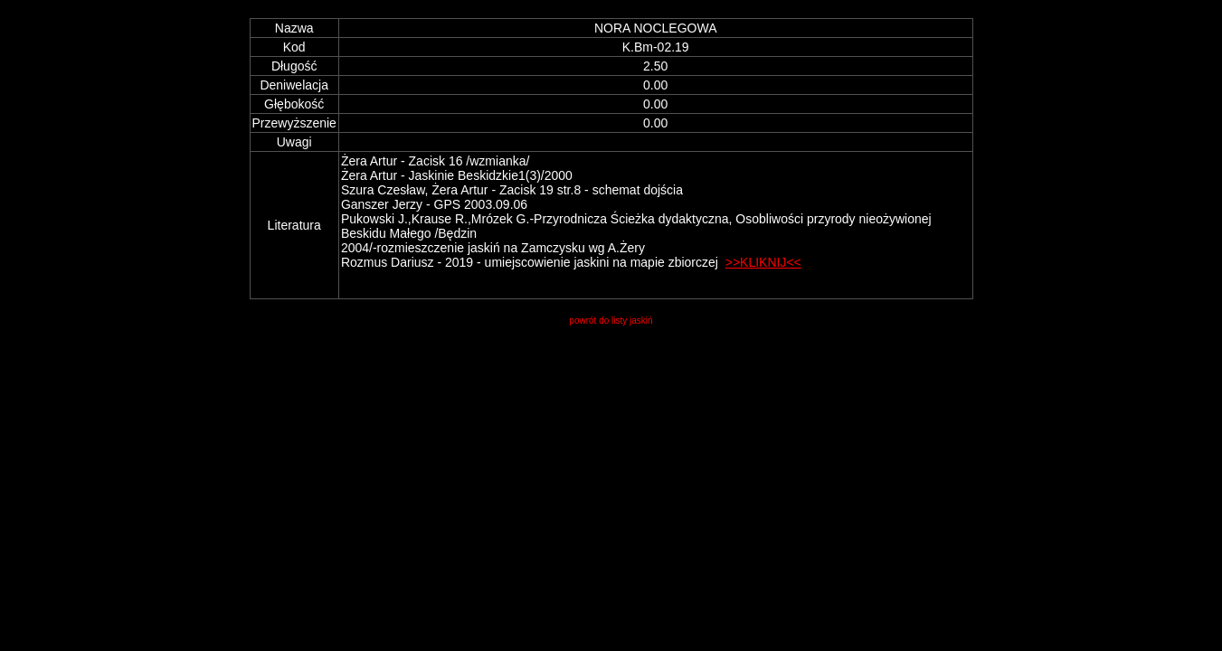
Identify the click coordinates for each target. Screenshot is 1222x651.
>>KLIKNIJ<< (763, 262)
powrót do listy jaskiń (610, 321)
